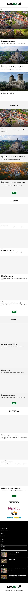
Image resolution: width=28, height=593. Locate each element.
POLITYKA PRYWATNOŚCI (5, 530)
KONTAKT (2, 533)
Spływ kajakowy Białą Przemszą (8, 41)
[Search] (26, 9)
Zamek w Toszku (4, 225)
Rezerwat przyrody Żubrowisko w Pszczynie (10, 435)
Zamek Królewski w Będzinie (7, 93)
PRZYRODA (3, 546)
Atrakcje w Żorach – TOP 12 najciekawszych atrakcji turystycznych (17, 553)
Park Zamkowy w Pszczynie (7, 276)
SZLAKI (2, 544)
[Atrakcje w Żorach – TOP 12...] (14, 20)
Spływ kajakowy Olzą (5, 370)
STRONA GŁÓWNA (4, 528)
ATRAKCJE (2, 539)
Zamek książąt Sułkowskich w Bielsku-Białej (11, 303)
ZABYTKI (2, 541)
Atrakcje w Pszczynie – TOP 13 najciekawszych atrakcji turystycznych (17, 576)
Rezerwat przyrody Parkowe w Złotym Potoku (11, 488)
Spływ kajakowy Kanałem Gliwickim (9, 344)
